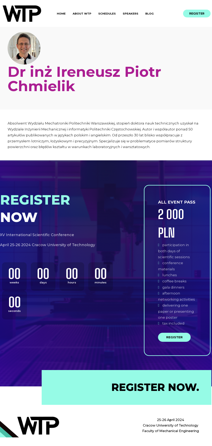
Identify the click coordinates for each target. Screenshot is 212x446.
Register (174, 337)
